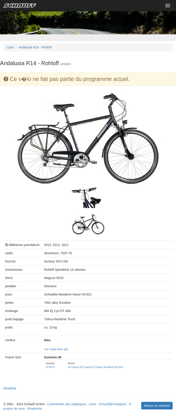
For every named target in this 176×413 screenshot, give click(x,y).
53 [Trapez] (97, 367)
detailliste (9, 388)
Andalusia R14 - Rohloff (35, 47)
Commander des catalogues (66, 404)
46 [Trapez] (73, 367)
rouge (52, 349)
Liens (92, 404)
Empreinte (34, 408)
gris (66, 349)
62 (53, 367)
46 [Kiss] (118, 367)
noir (46, 349)
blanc (60, 349)
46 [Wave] (109, 367)
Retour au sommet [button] (157, 405)
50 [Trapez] (85, 367)
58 (50, 367)
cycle (10, 47)
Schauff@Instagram (112, 404)
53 (47, 367)
